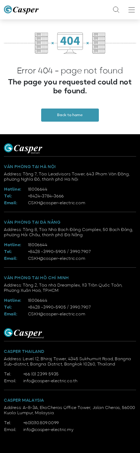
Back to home (70, 115)
